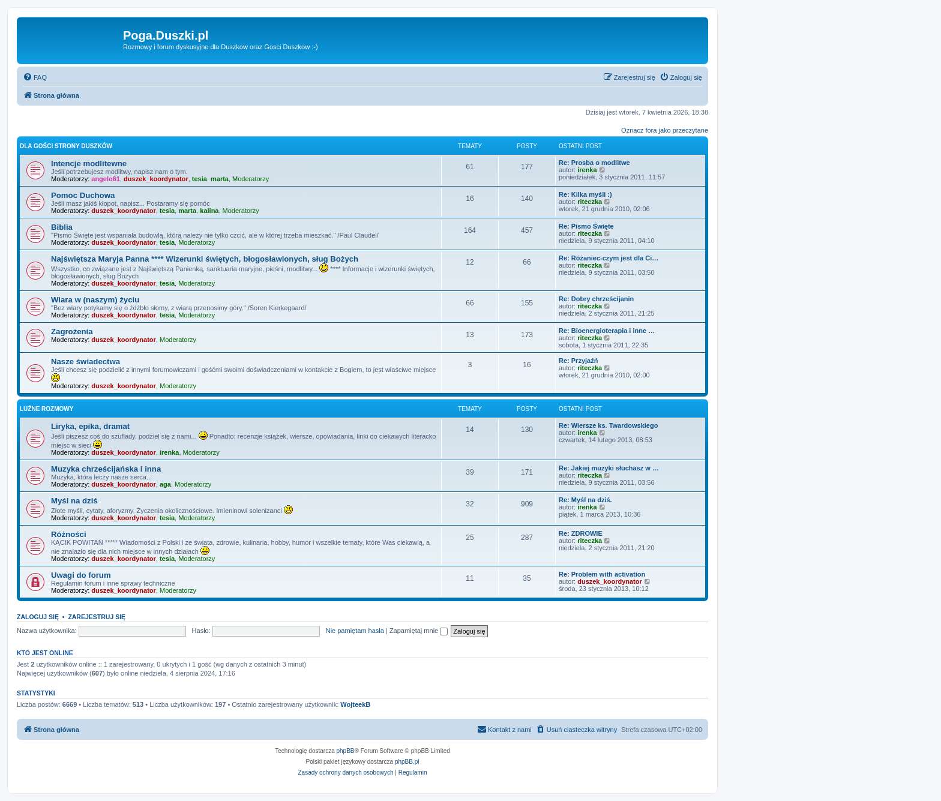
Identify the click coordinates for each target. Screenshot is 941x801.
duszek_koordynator (156, 178)
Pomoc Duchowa (83, 195)
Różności (68, 534)
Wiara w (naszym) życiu (95, 299)
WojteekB (355, 704)
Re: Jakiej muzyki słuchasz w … (609, 468)
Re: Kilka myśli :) (585, 194)
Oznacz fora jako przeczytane (664, 130)
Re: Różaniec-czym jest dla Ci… (608, 258)
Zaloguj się (38, 616)
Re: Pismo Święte (586, 226)
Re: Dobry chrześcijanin (596, 298)
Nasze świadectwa (85, 361)
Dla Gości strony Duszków (66, 146)
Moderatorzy (250, 178)
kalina (209, 210)
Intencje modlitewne (89, 163)
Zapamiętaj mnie (418, 630)
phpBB (346, 751)
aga (165, 484)
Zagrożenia (72, 331)
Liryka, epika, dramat (90, 426)
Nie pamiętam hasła (355, 630)
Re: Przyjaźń (578, 360)
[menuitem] (35, 77)
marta (220, 178)
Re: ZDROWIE (581, 533)
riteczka (589, 201)
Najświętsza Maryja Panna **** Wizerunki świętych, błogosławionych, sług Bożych (204, 258)
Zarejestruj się (96, 616)
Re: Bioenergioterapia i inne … (607, 330)
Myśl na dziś (74, 500)
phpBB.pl (407, 761)
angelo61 (105, 178)
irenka (587, 169)
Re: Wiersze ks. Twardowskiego (608, 425)
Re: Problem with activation (602, 574)
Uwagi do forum (81, 575)
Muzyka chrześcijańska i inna (106, 468)
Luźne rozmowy (46, 409)
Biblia (62, 227)
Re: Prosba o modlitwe (594, 162)
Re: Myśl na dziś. (585, 499)
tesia (199, 178)
